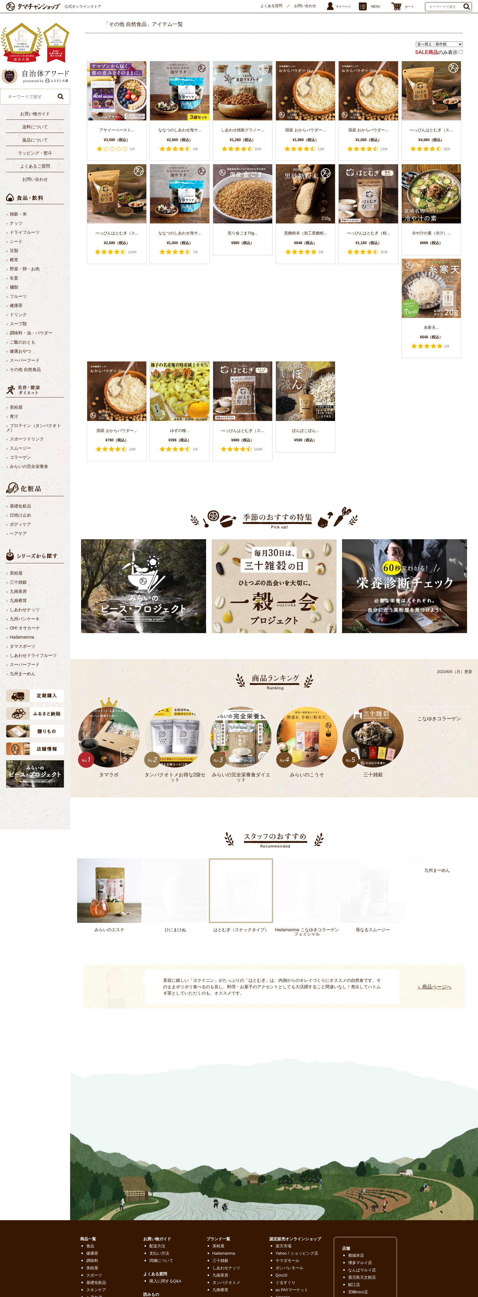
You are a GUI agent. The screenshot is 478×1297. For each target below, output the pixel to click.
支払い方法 (159, 1253)
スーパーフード (25, 360)
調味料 (92, 1260)
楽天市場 (283, 1246)
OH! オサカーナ (25, 628)
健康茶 (16, 305)
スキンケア (96, 1290)
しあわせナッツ (25, 610)
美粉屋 (16, 407)
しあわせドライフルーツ (33, 655)
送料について (35, 127)
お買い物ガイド (35, 114)
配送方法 (157, 1246)
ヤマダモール (287, 1260)
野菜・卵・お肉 (25, 269)
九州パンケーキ (25, 619)
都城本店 (356, 1255)
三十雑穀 (18, 582)
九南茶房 (18, 591)
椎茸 (14, 260)
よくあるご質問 (35, 166)
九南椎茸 (18, 600)
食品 (90, 1246)
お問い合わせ (305, 6)
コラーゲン (20, 457)
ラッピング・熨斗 (35, 153)
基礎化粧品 (20, 506)
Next (87, 979)
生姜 (14, 278)
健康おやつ (20, 351)
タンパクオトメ (226, 1282)
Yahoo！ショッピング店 (297, 1253)
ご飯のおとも (22, 342)
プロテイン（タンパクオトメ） (33, 427)
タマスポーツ (22, 646)
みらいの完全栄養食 (29, 466)
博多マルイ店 (360, 1262)
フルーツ (18, 296)
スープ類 (18, 324)
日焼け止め (20, 515)
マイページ (343, 6)
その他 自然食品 (25, 369)
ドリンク (18, 314)
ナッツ (16, 223)
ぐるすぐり (285, 1282)
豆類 (14, 250)
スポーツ (94, 1275)
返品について (35, 140)
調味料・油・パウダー (31, 333)
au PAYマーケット (292, 1290)
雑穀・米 (18, 214)
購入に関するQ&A (165, 1281)
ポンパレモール (289, 1268)
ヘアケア (18, 533)
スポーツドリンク (27, 439)
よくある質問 (271, 6)
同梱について (161, 1260)
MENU (375, 6)
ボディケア (20, 524)
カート (409, 6)
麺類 (14, 287)
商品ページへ (434, 987)
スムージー (20, 448)
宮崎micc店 (358, 1292)
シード (16, 241)
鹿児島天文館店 (362, 1277)
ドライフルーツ (25, 232)
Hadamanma (22, 637)
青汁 (14, 416)
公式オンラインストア (83, 6)
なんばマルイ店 (362, 1270)
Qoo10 (281, 1275)
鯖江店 (354, 1284)
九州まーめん (22, 674)
